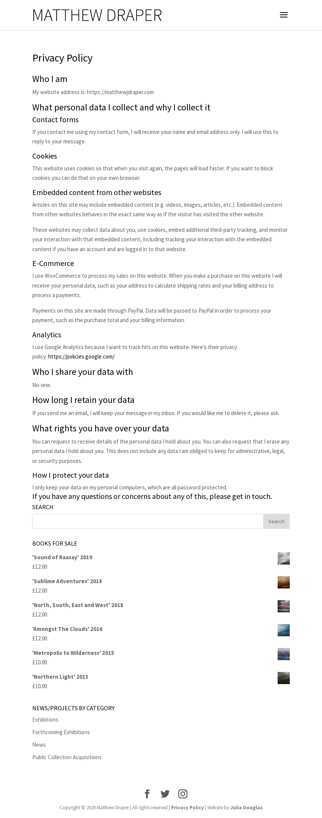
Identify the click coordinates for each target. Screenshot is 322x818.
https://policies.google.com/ (81, 356)
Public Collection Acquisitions (67, 757)
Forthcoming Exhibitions (61, 732)
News (39, 744)
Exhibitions (45, 719)
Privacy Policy (187, 807)
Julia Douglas (246, 807)
